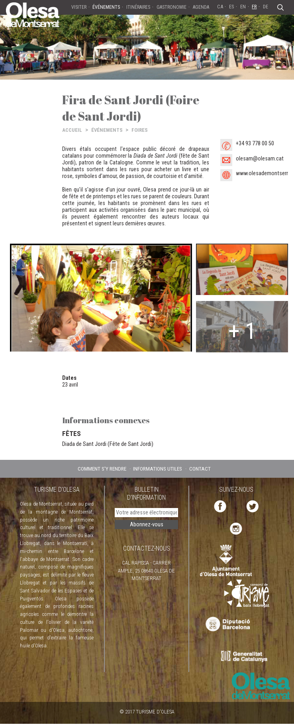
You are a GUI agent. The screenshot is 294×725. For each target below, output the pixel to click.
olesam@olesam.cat (260, 158)
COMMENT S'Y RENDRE (102, 469)
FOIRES (139, 130)
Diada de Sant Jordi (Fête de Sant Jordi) (107, 444)
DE (265, 7)
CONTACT (200, 469)
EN (243, 7)
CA (220, 7)
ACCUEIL (72, 130)
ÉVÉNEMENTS (107, 130)
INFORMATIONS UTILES (157, 469)
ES (231, 7)
